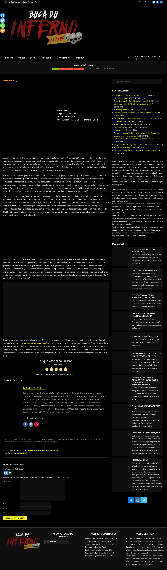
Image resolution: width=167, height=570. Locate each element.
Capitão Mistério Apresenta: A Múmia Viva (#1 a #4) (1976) (137, 113)
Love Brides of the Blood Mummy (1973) (129, 95)
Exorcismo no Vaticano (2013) (125, 127)
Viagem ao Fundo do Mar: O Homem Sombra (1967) (133, 104)
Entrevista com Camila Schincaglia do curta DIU (132, 101)
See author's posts (35, 418)
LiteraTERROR (21, 442)
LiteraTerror (79, 69)
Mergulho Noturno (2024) (102, 541)
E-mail (5, 508)
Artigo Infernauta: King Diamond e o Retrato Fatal (133, 144)
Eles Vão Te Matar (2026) (124, 147)
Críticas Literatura (66, 69)
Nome (5, 504)
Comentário (7, 481)
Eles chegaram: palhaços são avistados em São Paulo (37, 450)
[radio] (47, 369)
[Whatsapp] (2, 25)
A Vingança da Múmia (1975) (125, 110)
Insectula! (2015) (120, 130)
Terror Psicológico (50, 442)
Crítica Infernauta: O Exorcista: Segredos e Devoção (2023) (137, 139)
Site (4, 513)
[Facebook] (2, 15)
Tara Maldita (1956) (21, 453)
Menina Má (39, 442)
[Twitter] (2, 20)
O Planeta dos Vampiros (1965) (107, 538)
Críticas (55, 69)
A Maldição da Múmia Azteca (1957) (128, 124)
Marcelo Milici (34, 388)
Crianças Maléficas (96, 439)
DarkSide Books (9, 442)
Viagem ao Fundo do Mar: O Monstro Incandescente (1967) (137, 150)
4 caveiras (84, 439)
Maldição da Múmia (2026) (124, 98)
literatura (31, 442)
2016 (78, 439)
